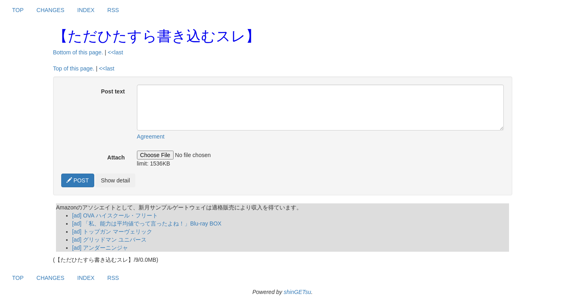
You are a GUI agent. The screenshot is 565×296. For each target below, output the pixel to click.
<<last (115, 52)
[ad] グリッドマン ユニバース (109, 239)
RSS (113, 10)
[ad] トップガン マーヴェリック (112, 231)
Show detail (115, 180)
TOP (18, 10)
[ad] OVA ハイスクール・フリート (115, 215)
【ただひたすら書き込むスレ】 (156, 36)
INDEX (86, 10)
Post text (113, 91)
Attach (116, 157)
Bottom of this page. (78, 52)
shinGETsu (297, 292)
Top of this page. (74, 68)
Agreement (150, 136)
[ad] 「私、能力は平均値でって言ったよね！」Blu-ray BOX (146, 223)
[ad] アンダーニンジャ (100, 247)
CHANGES (50, 10)
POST (77, 180)
